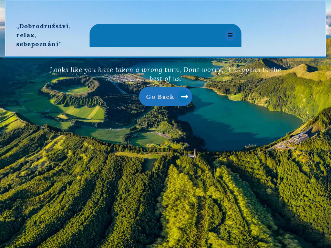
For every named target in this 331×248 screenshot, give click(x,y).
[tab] (230, 35)
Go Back (169, 98)
